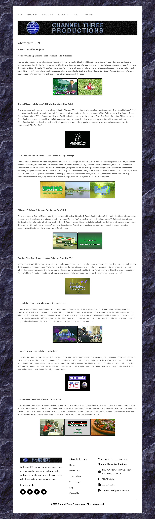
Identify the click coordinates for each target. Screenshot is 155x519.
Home (20, 15)
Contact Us (87, 15)
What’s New (32, 15)
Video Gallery (47, 15)
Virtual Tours (63, 15)
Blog (76, 15)
